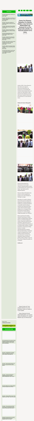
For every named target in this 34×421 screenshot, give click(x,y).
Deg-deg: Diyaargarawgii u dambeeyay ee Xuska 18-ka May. (8, 15)
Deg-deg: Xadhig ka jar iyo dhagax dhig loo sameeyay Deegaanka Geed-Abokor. (8, 386)
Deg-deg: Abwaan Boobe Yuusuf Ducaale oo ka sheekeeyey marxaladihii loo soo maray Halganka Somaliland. (8, 51)
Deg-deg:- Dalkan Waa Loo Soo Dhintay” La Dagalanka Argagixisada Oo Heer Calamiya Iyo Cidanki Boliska (9, 19)
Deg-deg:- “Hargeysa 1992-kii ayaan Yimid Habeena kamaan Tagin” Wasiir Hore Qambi (8, 396)
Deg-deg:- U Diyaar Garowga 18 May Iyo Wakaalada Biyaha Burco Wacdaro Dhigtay (8, 30)
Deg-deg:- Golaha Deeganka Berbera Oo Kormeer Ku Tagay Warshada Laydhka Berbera (8, 364)
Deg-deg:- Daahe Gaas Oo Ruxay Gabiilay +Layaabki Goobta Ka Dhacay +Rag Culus (8, 26)
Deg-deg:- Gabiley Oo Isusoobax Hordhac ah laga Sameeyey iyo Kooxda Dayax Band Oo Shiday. (8, 47)
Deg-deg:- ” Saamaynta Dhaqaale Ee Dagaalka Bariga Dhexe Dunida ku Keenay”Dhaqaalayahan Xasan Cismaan (8, 375)
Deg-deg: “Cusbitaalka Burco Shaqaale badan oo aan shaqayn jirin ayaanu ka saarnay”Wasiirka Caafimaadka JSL (8, 353)
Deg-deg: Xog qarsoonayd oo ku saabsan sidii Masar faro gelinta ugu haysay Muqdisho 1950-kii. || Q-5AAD (8, 418)
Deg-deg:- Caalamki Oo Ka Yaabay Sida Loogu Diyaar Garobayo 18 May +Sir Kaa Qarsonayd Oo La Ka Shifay (8, 38)
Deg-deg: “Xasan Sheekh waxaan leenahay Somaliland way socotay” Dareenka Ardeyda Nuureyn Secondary (8, 42)
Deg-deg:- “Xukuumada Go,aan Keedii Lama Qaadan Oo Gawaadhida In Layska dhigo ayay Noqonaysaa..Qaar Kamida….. (8, 407)
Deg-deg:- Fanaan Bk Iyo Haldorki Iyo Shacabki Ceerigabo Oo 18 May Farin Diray (8, 23)
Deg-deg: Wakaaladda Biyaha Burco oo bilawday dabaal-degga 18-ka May (8, 34)
